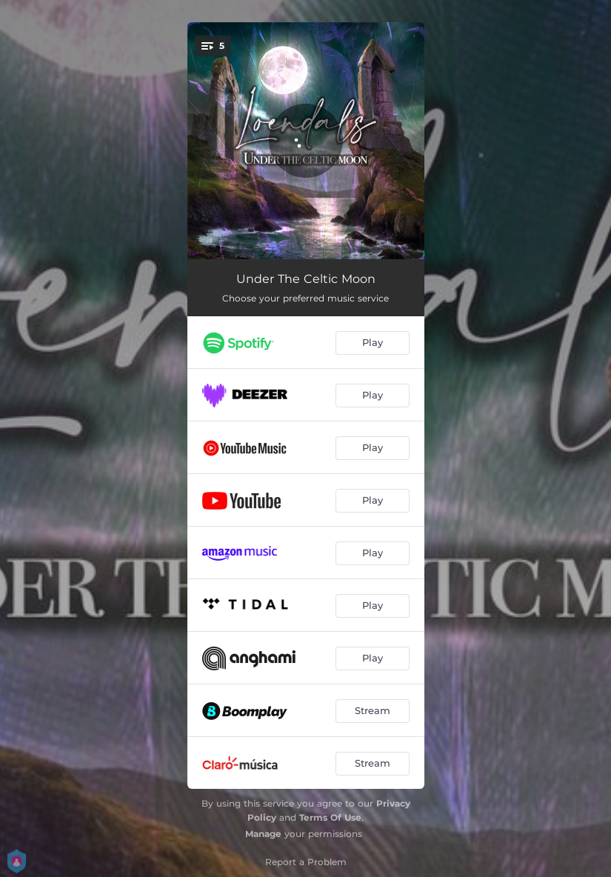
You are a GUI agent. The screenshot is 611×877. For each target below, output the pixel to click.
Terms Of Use (330, 817)
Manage (263, 833)
